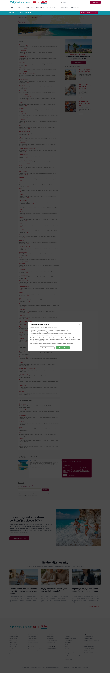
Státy (12, 7)
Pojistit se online (95, 2)
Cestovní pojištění (51, 7)
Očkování (18, 7)
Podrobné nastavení (47, 347)
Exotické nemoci (29, 7)
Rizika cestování (40, 7)
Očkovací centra (75, 7)
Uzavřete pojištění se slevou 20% (89, 12)
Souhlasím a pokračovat (63, 347)
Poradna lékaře (64, 7)
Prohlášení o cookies (68, 343)
